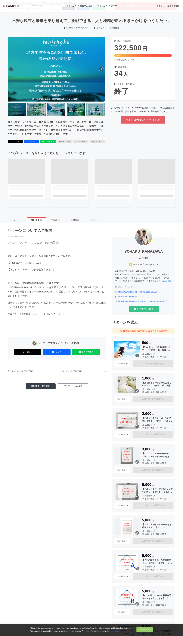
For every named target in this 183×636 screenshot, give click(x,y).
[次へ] (101, 69)
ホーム (17, 220)
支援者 (55, 220)
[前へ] (11, 69)
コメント (94, 220)
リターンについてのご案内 (30, 231)
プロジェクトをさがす (107, 6)
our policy (115, 631)
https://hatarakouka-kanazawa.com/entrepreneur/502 (142, 301)
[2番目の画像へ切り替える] (36, 109)
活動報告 (36, 220)
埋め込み (81, 141)
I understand (145, 630)
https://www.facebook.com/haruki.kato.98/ (137, 292)
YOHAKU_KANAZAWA (76, 28)
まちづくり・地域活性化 (106, 28)
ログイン (160, 6)
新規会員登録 (173, 6)
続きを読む (167, 281)
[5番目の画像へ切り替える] (95, 109)
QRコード (97, 141)
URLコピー (64, 141)
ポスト (15, 141)
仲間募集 (75, 220)
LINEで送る (48, 141)
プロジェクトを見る (72, 386)
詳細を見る (122, 363)
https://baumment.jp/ (127, 296)
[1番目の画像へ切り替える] (17, 109)
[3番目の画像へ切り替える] (56, 109)
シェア (32, 141)
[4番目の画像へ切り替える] (76, 109)
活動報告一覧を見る (40, 386)
